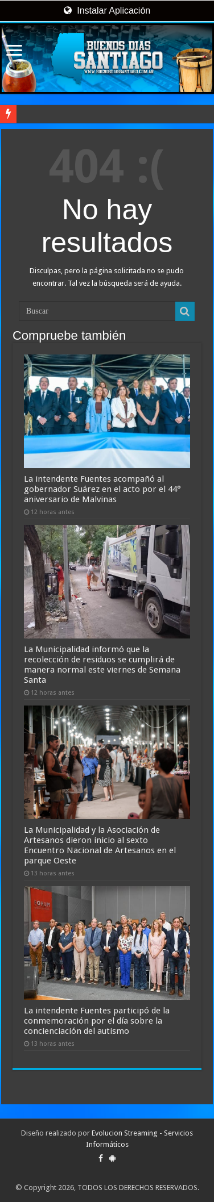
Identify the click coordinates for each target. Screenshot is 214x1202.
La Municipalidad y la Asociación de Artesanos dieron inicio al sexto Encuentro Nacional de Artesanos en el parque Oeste (100, 845)
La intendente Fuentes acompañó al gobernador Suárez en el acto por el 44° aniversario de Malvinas (102, 489)
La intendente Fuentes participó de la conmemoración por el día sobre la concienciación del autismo (97, 1020)
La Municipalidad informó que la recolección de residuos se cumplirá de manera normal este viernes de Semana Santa (102, 664)
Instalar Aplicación (107, 10)
